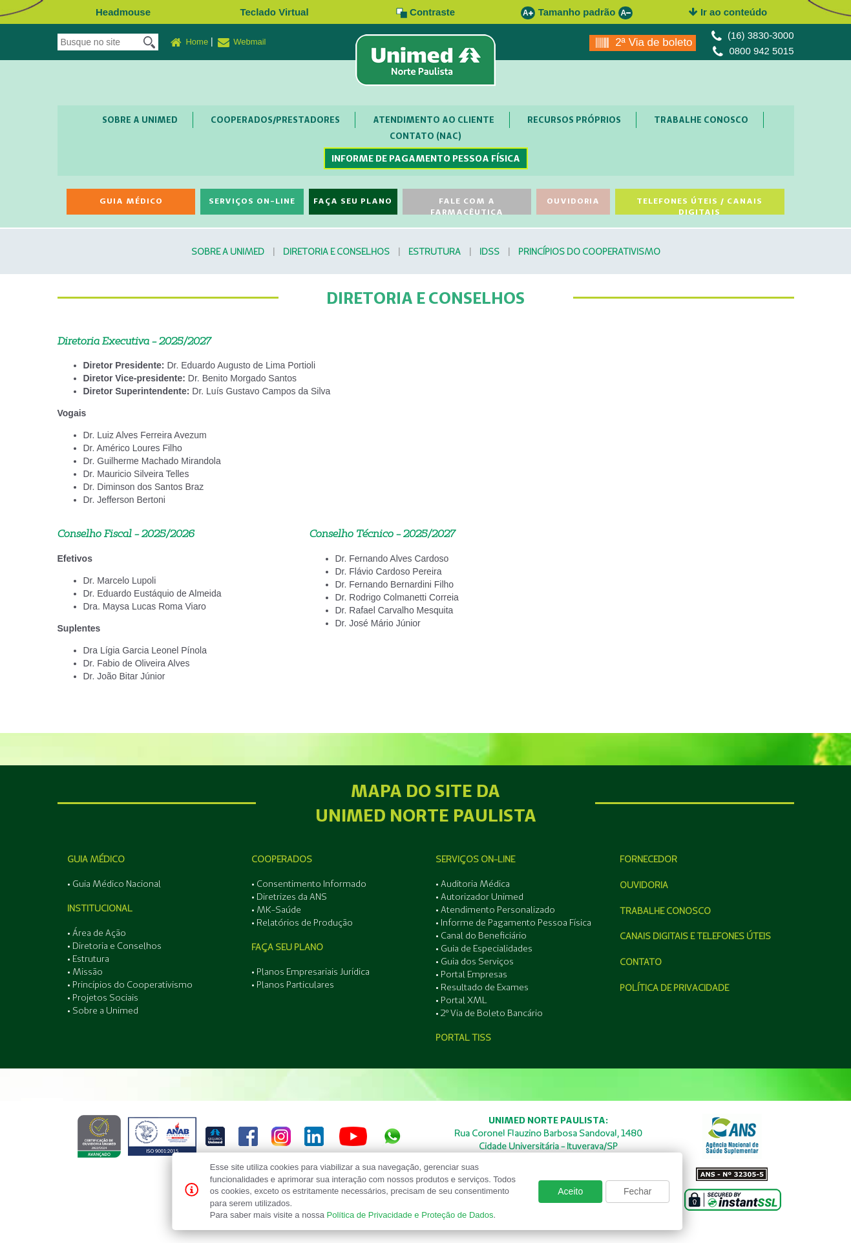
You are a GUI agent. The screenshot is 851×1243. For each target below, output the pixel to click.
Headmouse (123, 11)
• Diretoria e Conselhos (114, 945)
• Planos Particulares (292, 984)
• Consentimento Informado (308, 883)
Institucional (99, 908)
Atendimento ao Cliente (433, 119)
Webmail (242, 42)
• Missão (85, 971)
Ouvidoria (573, 201)
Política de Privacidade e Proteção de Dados (410, 1215)
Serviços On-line (252, 201)
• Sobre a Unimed (102, 1010)
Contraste (425, 11)
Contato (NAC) (425, 136)
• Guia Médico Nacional (114, 883)
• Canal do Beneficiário (481, 935)
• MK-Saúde (276, 909)
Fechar (638, 1191)
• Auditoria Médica (473, 883)
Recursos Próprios (574, 119)
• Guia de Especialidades (484, 948)
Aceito (570, 1191)
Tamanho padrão (577, 11)
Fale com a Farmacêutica (466, 205)
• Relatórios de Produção (302, 922)
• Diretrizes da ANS (289, 896)
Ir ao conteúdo (728, 11)
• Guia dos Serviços (475, 961)
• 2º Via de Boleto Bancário (489, 1013)
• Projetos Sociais (102, 997)
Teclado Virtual (274, 11)
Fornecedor (648, 859)
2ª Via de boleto (644, 43)
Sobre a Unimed (140, 119)
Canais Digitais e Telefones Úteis (695, 936)
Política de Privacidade (674, 987)
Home (189, 42)
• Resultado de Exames (482, 987)
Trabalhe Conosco (701, 119)
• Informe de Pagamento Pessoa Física (513, 922)
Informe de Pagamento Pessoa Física (425, 158)
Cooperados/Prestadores (275, 119)
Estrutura (434, 251)
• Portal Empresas (471, 974)
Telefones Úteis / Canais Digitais (699, 205)
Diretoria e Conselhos (336, 251)
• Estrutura (88, 958)
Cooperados (281, 859)
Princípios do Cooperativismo (589, 251)
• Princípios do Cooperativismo (130, 984)
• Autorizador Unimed (479, 896)
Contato (641, 962)
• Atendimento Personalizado (495, 909)
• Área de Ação (96, 933)
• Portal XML (461, 1000)
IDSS (489, 251)
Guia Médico (131, 201)
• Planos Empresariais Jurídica (310, 971)
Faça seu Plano (352, 201)
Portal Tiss (463, 1037)
